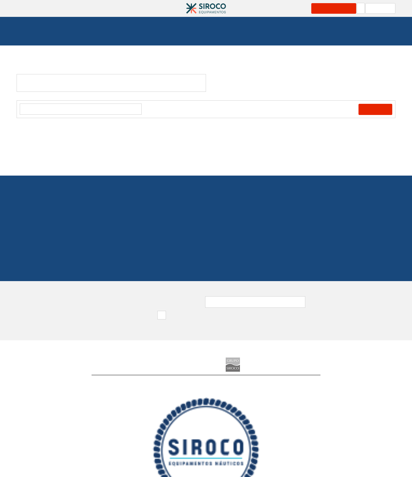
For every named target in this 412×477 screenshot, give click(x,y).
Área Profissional (336, 8)
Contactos (307, 8)
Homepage (31, 34)
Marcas (249, 8)
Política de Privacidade (229, 440)
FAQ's (192, 440)
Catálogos (163, 8)
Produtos (104, 8)
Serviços (133, 8)
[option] (120, 405)
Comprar (376, 109)
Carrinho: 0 (381, 8)
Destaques (169, 440)
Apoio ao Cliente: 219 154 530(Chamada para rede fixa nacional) (351, 465)
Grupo (279, 8)
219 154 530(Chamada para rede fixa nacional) (206, 235)
